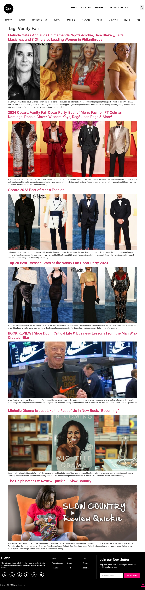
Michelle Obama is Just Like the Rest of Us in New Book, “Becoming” (63, 410)
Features (86, 20)
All (138, 20)
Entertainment (39, 20)
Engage (100, 7)
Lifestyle (113, 20)
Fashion (71, 20)
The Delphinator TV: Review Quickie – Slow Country (49, 481)
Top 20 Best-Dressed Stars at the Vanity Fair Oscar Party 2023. (58, 263)
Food (99, 20)
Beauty (8, 20)
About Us (86, 7)
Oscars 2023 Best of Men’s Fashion (36, 190)
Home (74, 7)
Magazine (85, 568)
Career (21, 20)
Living (127, 20)
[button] (142, 7)
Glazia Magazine (119, 7)
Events (57, 20)
